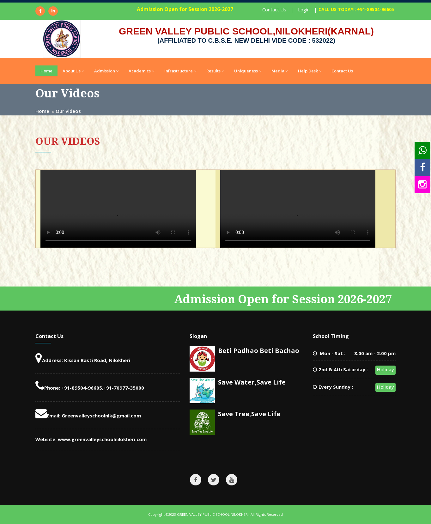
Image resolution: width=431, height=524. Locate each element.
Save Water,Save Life (252, 382)
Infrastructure (180, 71)
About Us (73, 71)
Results (215, 71)
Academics (141, 71)
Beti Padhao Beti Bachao (258, 350)
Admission (106, 71)
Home (46, 71)
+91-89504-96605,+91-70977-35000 (102, 388)
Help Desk (309, 71)
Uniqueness (247, 71)
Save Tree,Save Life (249, 414)
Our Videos (68, 111)
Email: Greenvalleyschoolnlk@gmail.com (88, 415)
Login (304, 9)
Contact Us (274, 9)
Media (279, 71)
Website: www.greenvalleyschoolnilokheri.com (91, 439)
